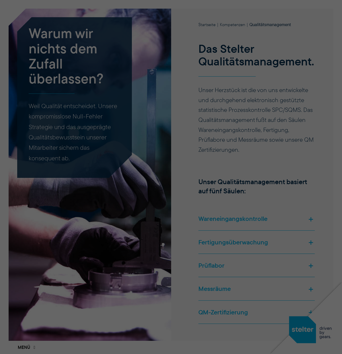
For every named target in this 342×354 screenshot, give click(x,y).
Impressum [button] (202, 300)
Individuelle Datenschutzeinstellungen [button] (171, 282)
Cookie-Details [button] (143, 300)
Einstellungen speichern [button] (171, 260)
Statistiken (193, 206)
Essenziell (143, 206)
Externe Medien (169, 217)
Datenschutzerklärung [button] (174, 300)
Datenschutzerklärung (142, 178)
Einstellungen (164, 184)
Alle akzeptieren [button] (171, 241)
